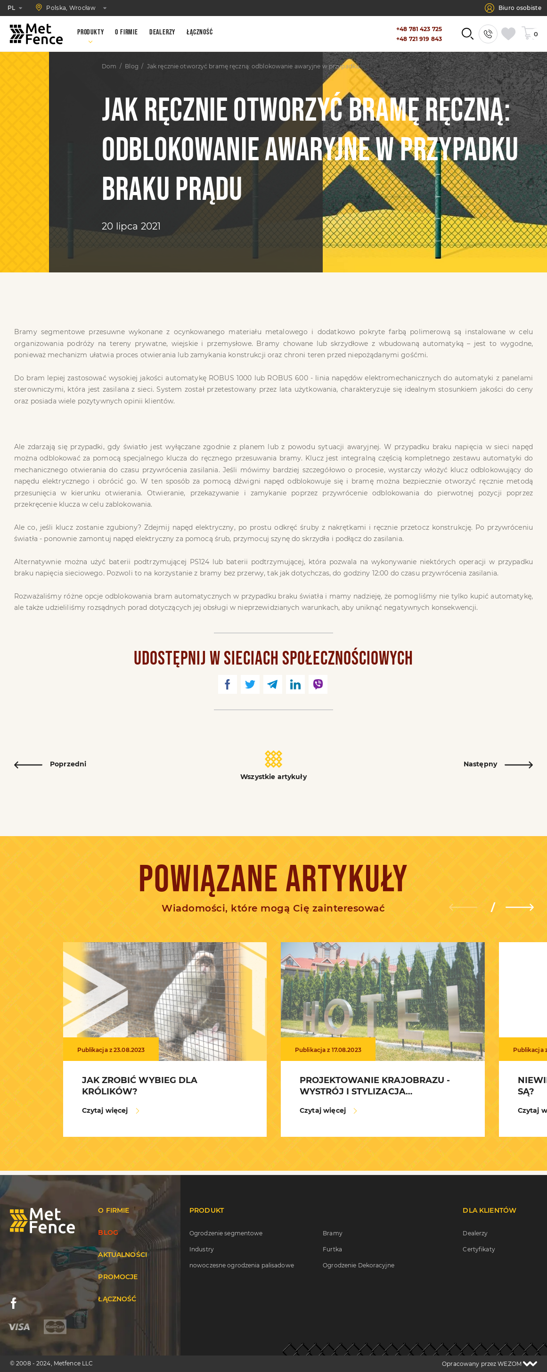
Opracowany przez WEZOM (489, 1363)
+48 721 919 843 (419, 38)
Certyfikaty (479, 1249)
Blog (131, 66)
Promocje (118, 1277)
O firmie (113, 1210)
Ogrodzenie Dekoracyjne (358, 1265)
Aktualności (122, 1254)
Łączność (117, 1299)
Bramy (333, 1233)
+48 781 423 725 (419, 29)
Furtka (332, 1249)
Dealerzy (475, 1233)
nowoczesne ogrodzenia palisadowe (241, 1265)
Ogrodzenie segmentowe (226, 1233)
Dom (109, 66)
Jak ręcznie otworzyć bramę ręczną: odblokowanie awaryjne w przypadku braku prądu (255, 66)
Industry (201, 1249)
